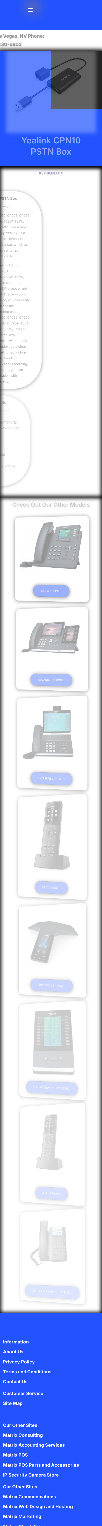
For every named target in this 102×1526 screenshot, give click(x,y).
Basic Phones (51, 591)
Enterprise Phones (51, 778)
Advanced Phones (51, 680)
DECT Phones (51, 887)
